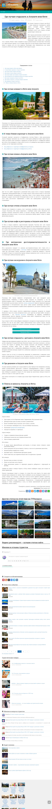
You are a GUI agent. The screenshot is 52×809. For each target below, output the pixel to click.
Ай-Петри (23, 249)
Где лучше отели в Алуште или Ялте (12, 73)
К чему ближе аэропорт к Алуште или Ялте (14, 70)
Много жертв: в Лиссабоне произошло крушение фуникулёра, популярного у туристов (27, 638)
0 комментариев (16, 672)
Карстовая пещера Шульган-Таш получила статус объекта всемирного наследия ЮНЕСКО (27, 644)
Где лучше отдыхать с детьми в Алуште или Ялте (15, 79)
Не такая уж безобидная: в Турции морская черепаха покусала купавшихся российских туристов (29, 600)
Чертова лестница (20, 314)
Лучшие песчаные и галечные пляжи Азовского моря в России (5, 794)
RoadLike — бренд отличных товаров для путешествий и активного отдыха (26, 678)
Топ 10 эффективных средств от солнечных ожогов (21, 662)
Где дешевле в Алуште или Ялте (11, 81)
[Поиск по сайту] (48, 12)
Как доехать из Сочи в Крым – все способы (21, 780)
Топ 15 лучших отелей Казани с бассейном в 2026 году (21, 792)
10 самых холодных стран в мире (17, 705)
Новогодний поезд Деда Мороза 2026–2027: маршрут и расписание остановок (27, 710)
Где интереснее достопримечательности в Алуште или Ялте (18, 76)
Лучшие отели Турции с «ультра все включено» (13, 792)
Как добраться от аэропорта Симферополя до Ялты (18, 149)
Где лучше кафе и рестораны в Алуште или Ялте (15, 74)
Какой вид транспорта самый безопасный (5, 805)
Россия (22, 20)
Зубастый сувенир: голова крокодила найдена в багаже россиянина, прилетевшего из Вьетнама (28, 613)
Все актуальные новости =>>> (8, 653)
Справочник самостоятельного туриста (15, 7)
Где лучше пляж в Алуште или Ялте (12, 71)
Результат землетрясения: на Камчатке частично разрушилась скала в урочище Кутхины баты (28, 632)
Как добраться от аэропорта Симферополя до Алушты (18, 147)
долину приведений (29, 303)
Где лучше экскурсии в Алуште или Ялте (13, 78)
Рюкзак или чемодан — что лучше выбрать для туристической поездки (25, 694)
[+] (28, 560)
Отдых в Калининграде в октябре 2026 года (18, 728)
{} (25, 560)
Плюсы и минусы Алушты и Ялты (11, 82)
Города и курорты (15, 20)
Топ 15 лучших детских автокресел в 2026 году (20, 686)
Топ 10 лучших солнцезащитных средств (18, 670)
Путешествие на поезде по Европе (5, 781)
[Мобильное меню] (3, 11)
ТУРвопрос (12, 4)
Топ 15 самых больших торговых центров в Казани (13, 781)
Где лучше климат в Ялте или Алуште (12, 68)
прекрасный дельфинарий (17, 427)
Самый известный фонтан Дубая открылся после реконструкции (22, 606)
